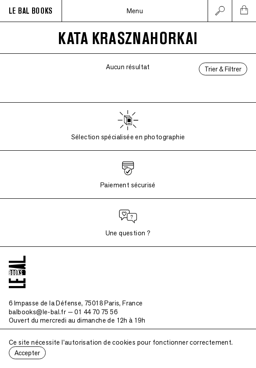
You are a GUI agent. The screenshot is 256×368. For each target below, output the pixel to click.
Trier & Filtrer (223, 69)
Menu (135, 11)
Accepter (27, 353)
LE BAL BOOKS (31, 11)
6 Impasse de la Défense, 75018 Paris (76, 303)
